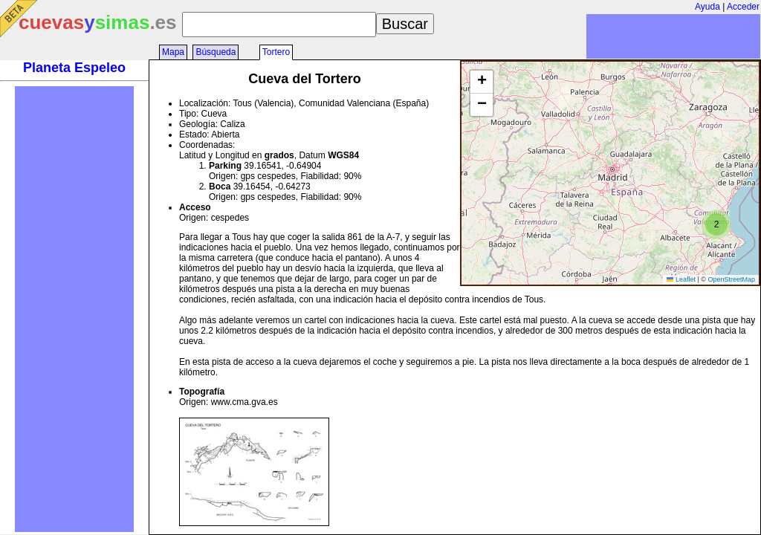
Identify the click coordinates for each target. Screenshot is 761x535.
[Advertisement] (74, 309)
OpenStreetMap (731, 279)
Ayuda (707, 6)
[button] (716, 224)
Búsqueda (215, 52)
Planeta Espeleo (74, 67)
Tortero (276, 52)
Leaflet (681, 279)
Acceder (743, 6)
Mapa (173, 52)
